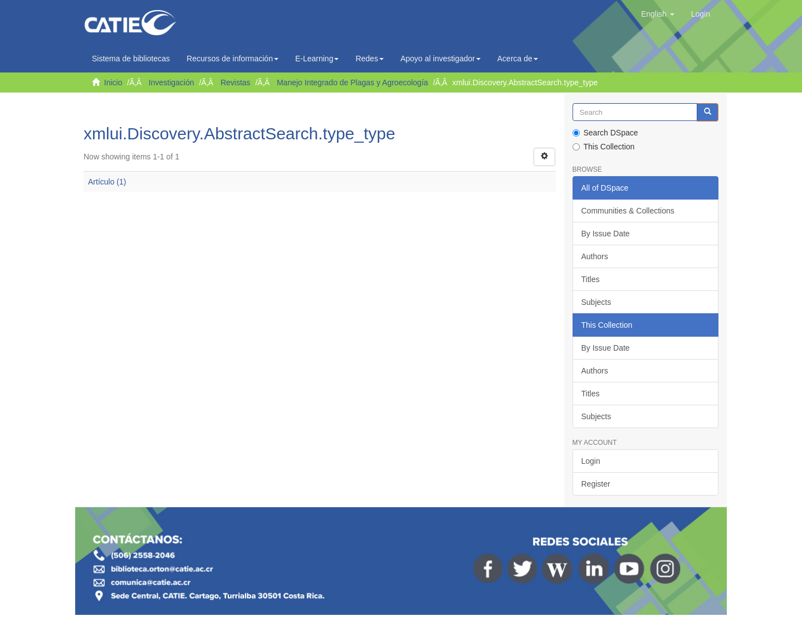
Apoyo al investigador (440, 58)
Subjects (596, 302)
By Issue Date (605, 233)
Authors (594, 256)
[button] (658, 14)
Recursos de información (232, 58)
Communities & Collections (627, 210)
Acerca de (517, 58)
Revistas (236, 82)
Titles (590, 279)
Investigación (171, 82)
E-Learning (317, 58)
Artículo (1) (107, 181)
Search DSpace (605, 132)
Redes (369, 58)
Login (590, 461)
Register (595, 483)
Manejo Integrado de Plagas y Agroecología (352, 82)
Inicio (113, 82)
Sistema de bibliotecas (131, 58)
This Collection (604, 146)
